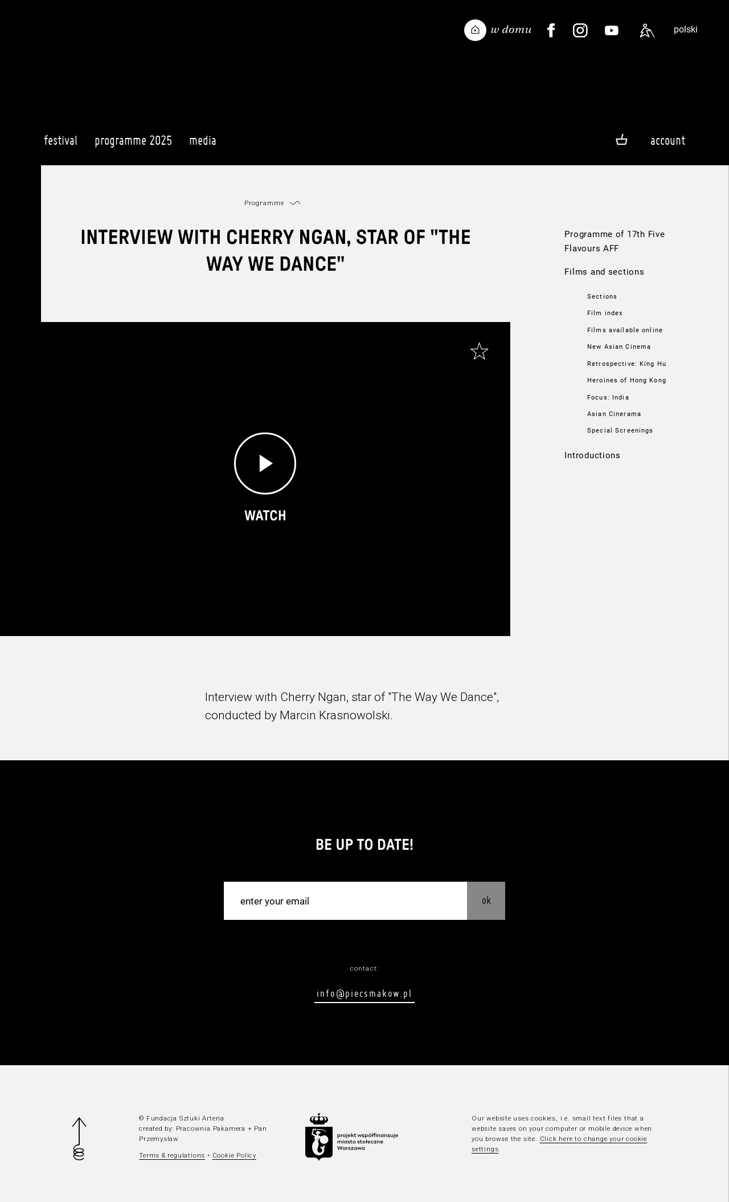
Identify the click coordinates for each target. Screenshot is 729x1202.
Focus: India (608, 397)
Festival (60, 145)
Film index (604, 313)
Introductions (592, 455)
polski (686, 29)
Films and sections (604, 272)
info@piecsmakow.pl (364, 993)
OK (486, 900)
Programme (264, 203)
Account (667, 140)
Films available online (625, 330)
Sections (602, 296)
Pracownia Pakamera (210, 1128)
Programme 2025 (133, 145)
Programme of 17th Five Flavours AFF (614, 241)
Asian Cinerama (614, 414)
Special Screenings (620, 430)
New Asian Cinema (619, 347)
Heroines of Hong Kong (626, 380)
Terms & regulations (172, 1155)
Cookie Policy (234, 1155)
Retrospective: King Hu (626, 364)
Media (202, 145)
